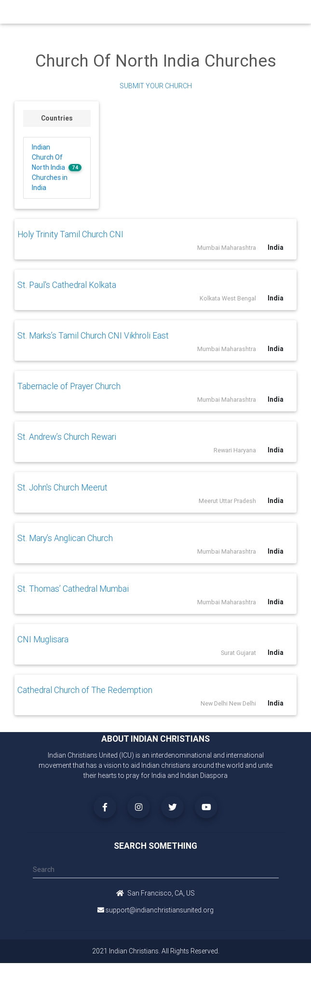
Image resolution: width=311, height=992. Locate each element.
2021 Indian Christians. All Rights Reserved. (155, 951)
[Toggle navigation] (274, 14)
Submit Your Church (156, 86)
